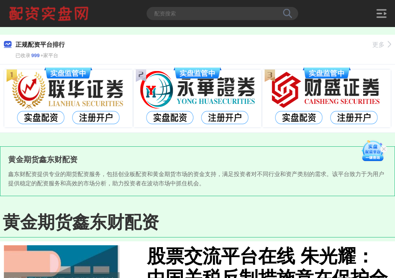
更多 (381, 44)
